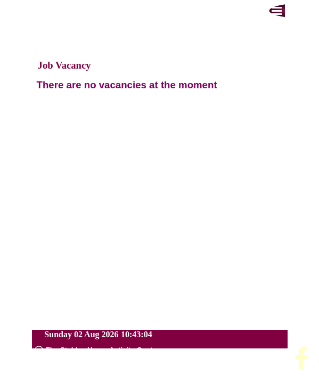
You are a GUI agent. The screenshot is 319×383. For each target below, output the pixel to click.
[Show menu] (277, 11)
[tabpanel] (160, 85)
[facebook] (301, 358)
